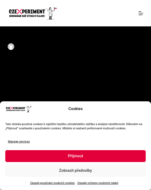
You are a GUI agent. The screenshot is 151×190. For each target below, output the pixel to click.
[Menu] (141, 13)
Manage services (19, 141)
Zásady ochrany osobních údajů (97, 183)
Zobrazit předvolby (75, 170)
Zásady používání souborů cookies (52, 183)
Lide (86, 47)
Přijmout (75, 156)
